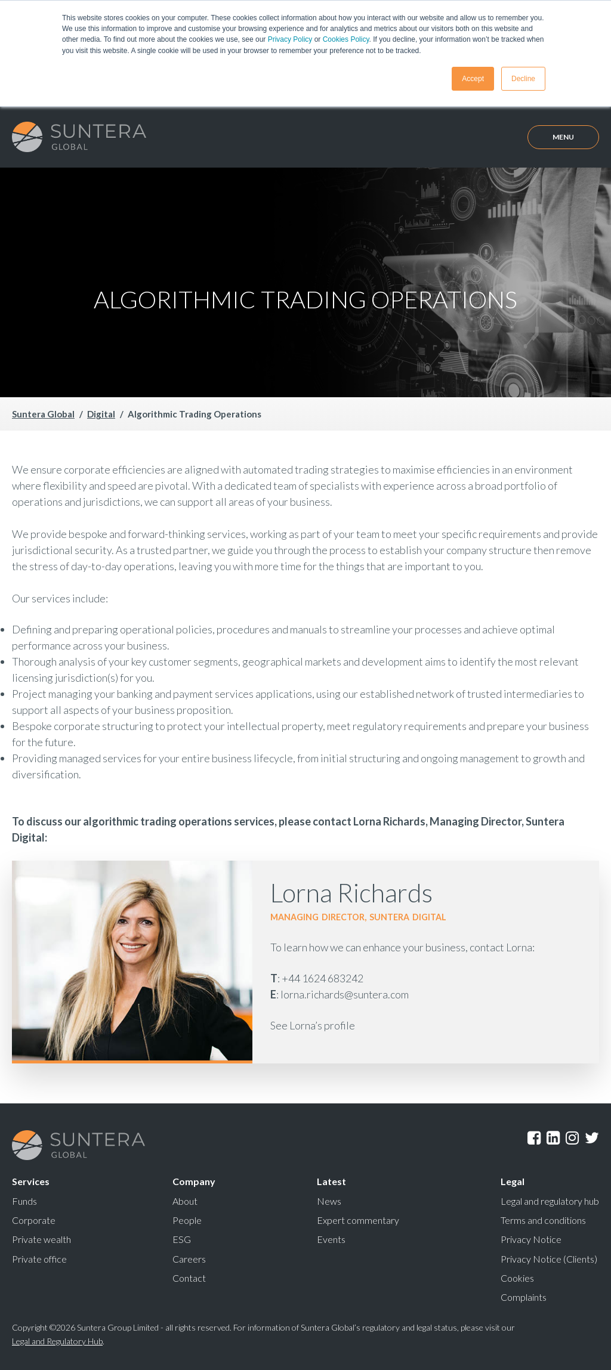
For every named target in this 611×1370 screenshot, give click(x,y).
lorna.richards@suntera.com (344, 994)
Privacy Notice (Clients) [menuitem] (549, 1257)
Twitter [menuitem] (592, 1137)
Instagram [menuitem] (572, 1137)
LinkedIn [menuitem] (553, 1137)
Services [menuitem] (31, 1181)
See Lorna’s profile (312, 1025)
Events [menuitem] (331, 1238)
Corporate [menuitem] (33, 1219)
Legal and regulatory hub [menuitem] (550, 1200)
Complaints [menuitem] (524, 1295)
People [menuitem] (187, 1219)
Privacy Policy (290, 39)
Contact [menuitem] (189, 1276)
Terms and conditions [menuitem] (543, 1219)
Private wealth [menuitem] (41, 1238)
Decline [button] (523, 78)
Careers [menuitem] (189, 1257)
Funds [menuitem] (24, 1200)
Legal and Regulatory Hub (57, 1339)
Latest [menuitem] (331, 1181)
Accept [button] (473, 78)
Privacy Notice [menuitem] (531, 1238)
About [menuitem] (185, 1200)
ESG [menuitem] (181, 1238)
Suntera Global (43, 413)
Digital (101, 413)
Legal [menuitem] (512, 1181)
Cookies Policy (346, 39)
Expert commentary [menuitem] (358, 1219)
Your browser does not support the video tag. (305, 281)
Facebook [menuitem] (534, 1137)
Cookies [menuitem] (517, 1276)
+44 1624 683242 (322, 978)
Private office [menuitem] (39, 1257)
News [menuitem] (329, 1200)
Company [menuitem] (193, 1181)
